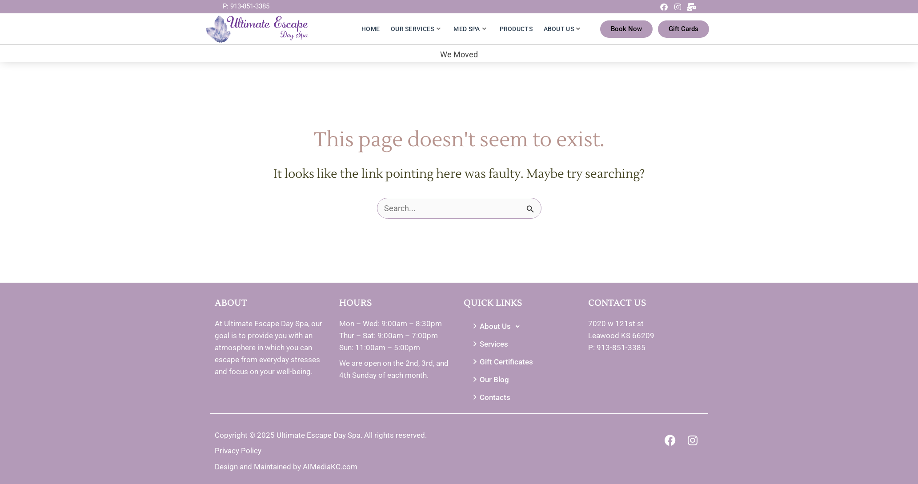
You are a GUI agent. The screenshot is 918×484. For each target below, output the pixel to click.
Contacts (490, 397)
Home (370, 28)
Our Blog (490, 379)
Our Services (416, 28)
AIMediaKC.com (330, 466)
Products (516, 28)
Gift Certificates (502, 362)
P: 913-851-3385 (246, 6)
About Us (562, 28)
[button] (521, 327)
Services (489, 344)
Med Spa (469, 28)
